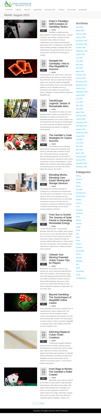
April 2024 (79, 113)
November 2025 (81, 48)
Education (79, 193)
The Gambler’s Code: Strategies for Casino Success (60, 142)
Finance (79, 207)
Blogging (72, 12)
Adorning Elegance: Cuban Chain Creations (59, 338)
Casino (78, 186)
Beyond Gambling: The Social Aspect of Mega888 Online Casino (60, 302)
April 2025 (79, 72)
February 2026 (81, 38)
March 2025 (80, 75)
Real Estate (80, 255)
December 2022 (81, 167)
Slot (77, 268)
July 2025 (79, 62)
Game (78, 221)
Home (78, 234)
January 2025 (81, 82)
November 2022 (81, 170)
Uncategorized (81, 282)
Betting (78, 180)
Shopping (37, 12)
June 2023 (79, 147)
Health (27, 12)
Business (83, 12)
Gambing (79, 214)
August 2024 (80, 99)
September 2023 (82, 136)
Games (18, 12)
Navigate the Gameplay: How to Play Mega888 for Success (59, 69)
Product (78, 248)
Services (79, 261)
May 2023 (79, 150)
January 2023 (81, 164)
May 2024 (79, 109)
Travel (61, 12)
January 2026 (81, 41)
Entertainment (81, 197)
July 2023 (79, 143)
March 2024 (80, 116)
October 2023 (81, 133)
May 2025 (79, 68)
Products (79, 251)
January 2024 (81, 123)
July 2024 (79, 102)
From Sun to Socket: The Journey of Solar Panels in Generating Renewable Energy (60, 222)
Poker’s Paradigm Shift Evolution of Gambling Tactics (58, 28)
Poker (78, 244)
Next (42, 407)
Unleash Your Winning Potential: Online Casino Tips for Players (59, 262)
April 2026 (79, 31)
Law (77, 238)
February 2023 (81, 160)
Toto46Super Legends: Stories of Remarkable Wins (59, 107)
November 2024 (81, 89)
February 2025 (81, 79)
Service (78, 258)
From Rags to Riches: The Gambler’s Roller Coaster (61, 375)
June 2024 (79, 106)
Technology (50, 12)
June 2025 (79, 65)
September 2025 (82, 55)
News (78, 241)
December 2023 (81, 126)
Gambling (79, 217)
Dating (78, 190)
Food (77, 210)
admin (53, 34)
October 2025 (81, 51)
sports (78, 272)
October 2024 (81, 92)
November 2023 (81, 130)
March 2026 (80, 34)
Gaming (78, 227)
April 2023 (79, 153)
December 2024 (81, 85)
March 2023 (80, 157)
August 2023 (80, 140)
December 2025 (81, 44)
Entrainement (80, 200)
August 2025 (80, 58)
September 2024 (82, 96)
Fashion (9, 12)
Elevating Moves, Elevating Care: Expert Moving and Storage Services (59, 183)
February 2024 (81, 119)
